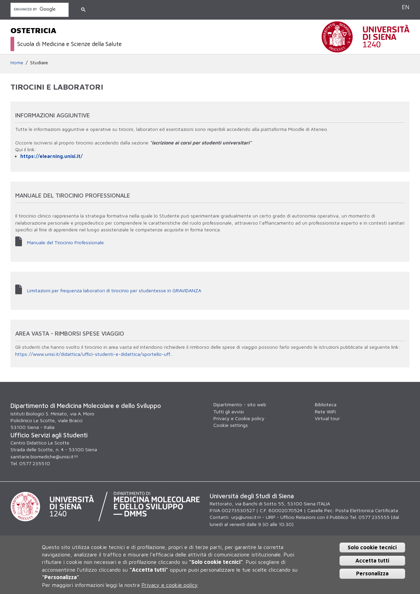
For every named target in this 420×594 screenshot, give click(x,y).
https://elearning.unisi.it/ (51, 156)
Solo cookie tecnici (372, 547)
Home (16, 62)
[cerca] (39, 9)
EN (406, 6)
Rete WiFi (325, 411)
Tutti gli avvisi (228, 411)
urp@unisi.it (246, 517)
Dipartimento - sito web (239, 404)
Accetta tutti (372, 560)
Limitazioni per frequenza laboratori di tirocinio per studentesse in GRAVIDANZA (114, 290)
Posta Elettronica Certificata (366, 510)
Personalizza (372, 573)
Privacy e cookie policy (169, 585)
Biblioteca (325, 404)
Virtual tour (327, 418)
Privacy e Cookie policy (238, 418)
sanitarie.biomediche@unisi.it (44, 456)
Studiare (39, 62)
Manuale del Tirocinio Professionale (65, 242)
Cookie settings (230, 425)
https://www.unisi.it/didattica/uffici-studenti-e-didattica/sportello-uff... (94, 354)
